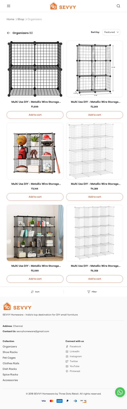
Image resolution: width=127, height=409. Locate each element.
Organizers (10, 346)
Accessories (10, 380)
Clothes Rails (11, 363)
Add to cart (35, 114)
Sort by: (95, 32)
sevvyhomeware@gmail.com (33, 331)
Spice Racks (10, 374)
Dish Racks (10, 368)
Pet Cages (9, 357)
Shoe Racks (10, 352)
